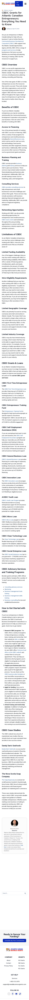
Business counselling (11, 600)
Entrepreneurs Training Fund (13, 411)
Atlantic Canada (8, 10)
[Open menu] (25, 3)
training (12, 165)
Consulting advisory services (13, 587)
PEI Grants (21, 968)
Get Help (17, 4)
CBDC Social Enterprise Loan (13, 554)
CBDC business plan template (14, 674)
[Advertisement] (14, 875)
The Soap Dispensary (8, 780)
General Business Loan (17, 139)
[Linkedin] (9, 993)
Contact (8, 963)
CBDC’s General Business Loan (11, 459)
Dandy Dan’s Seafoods (8, 749)
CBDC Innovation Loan (11, 481)
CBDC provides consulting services (13, 187)
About (8, 960)
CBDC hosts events (8, 220)
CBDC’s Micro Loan (7, 520)
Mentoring (8, 589)
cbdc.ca (16, 639)
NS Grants (21, 960)
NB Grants (21, 963)
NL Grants (21, 966)
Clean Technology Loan (12, 539)
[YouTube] (16, 993)
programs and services (9, 50)
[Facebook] (12, 993)
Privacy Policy (8, 966)
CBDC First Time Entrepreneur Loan (15, 389)
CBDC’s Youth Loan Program (10, 500)
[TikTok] (20, 993)
